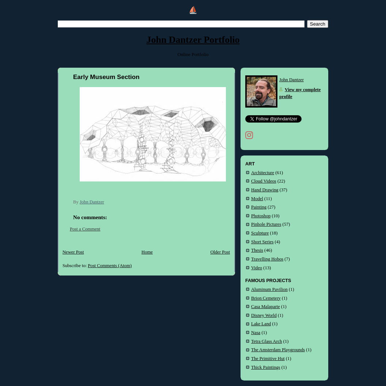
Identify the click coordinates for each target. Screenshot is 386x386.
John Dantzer (291, 79)
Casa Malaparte (265, 306)
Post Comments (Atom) (110, 265)
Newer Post (73, 252)
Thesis (257, 250)
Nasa (255, 332)
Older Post (220, 252)
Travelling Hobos (267, 259)
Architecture (262, 172)
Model (257, 198)
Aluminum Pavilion (269, 289)
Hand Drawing (265, 189)
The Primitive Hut (268, 358)
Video (256, 267)
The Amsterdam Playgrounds (278, 349)
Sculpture (260, 233)
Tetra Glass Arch (266, 341)
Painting (258, 207)
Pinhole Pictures (266, 224)
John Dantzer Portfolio (192, 39)
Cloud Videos (263, 181)
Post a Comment (85, 229)
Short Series (262, 241)
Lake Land (261, 323)
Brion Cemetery (266, 298)
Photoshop (260, 215)
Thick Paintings (265, 367)
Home (147, 252)
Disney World (264, 315)
